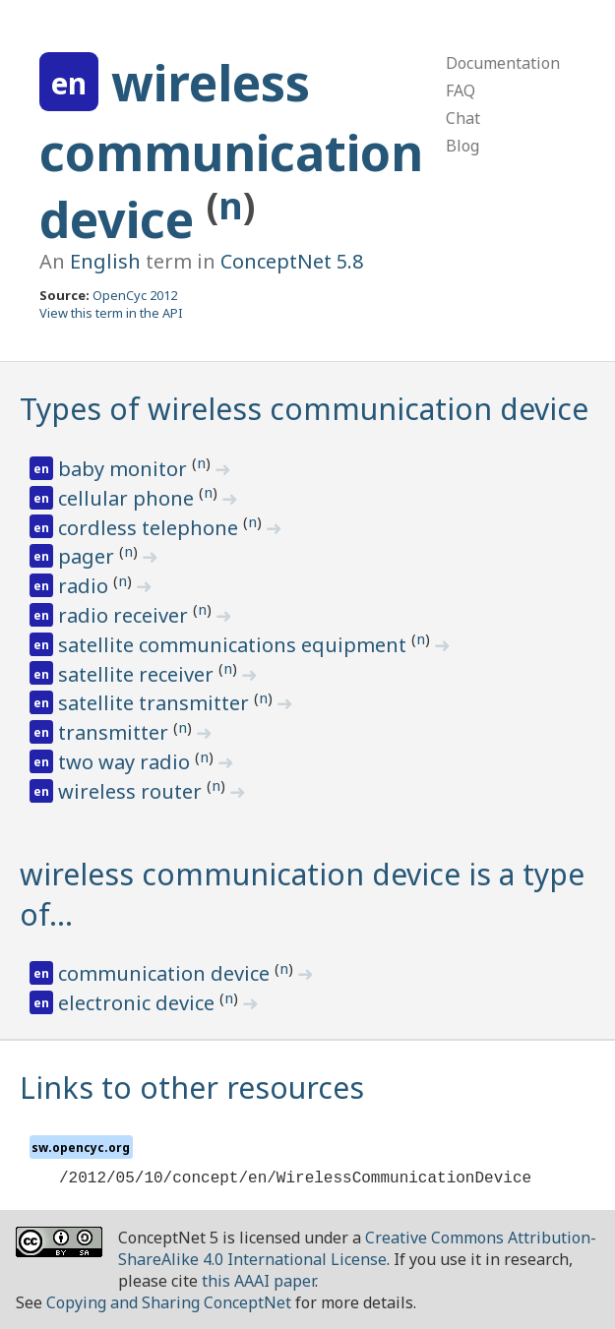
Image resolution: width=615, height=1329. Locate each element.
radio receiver (125, 615)
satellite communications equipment (234, 645)
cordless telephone (150, 527)
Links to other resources (192, 1087)
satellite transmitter (156, 703)
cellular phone (128, 498)
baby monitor (125, 468)
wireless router (132, 791)
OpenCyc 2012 (134, 295)
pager (88, 556)
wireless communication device (231, 151)
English (105, 261)
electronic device (138, 1003)
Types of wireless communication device (304, 409)
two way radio (126, 762)
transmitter (115, 732)
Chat (463, 118)
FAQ (460, 90)
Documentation (503, 63)
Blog (462, 145)
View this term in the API (111, 313)
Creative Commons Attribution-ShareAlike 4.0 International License (357, 1248)
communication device (166, 973)
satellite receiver (138, 674)
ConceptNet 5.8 (291, 261)
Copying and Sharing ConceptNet (168, 1302)
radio (85, 586)
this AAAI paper (258, 1281)
